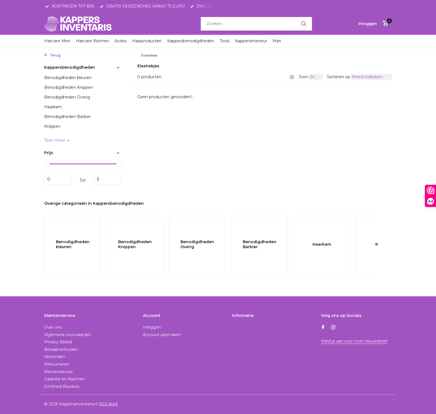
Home (70, 55)
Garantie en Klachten (64, 378)
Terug (52, 55)
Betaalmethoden (61, 349)
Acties (121, 40)
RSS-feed (108, 403)
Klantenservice (58, 371)
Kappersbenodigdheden (190, 40)
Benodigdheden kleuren (67, 77)
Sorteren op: (339, 76)
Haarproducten (147, 40)
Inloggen (152, 327)
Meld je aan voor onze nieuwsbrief (354, 341)
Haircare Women (92, 40)
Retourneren (56, 364)
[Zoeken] (256, 24)
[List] (291, 77)
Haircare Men (57, 40)
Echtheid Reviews (61, 386)
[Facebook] (323, 328)
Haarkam (53, 106)
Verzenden (54, 356)
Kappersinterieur (251, 40)
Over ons (53, 327)
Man (276, 40)
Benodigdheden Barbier (67, 116)
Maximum (107, 179)
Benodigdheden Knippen (68, 87)
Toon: (304, 76)
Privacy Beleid (58, 341)
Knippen (131, 55)
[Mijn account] (367, 23)
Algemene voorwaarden (67, 334)
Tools (224, 40)
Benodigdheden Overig (67, 97)
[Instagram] (333, 328)
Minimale (57, 179)
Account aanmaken (162, 334)
